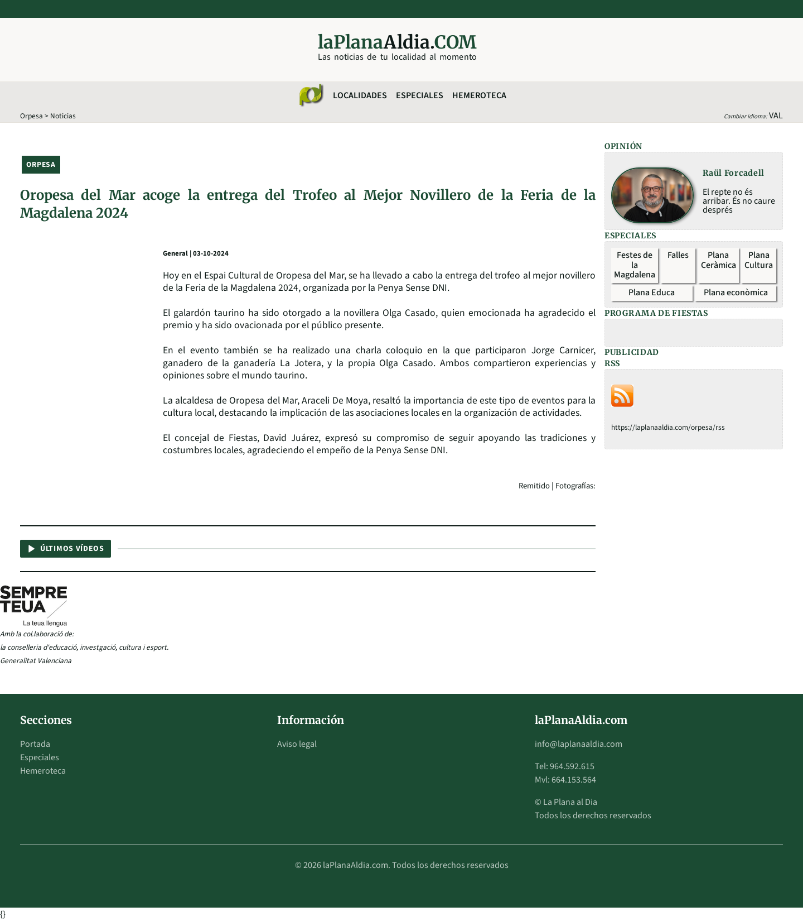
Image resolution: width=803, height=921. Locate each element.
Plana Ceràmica (718, 260)
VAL (776, 115)
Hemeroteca (479, 95)
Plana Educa (651, 292)
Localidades (360, 95)
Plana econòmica (736, 292)
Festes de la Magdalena (634, 265)
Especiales (419, 95)
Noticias (63, 116)
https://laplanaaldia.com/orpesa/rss (668, 427)
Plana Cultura (758, 260)
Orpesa (31, 116)
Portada (35, 744)
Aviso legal (297, 744)
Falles (678, 255)
